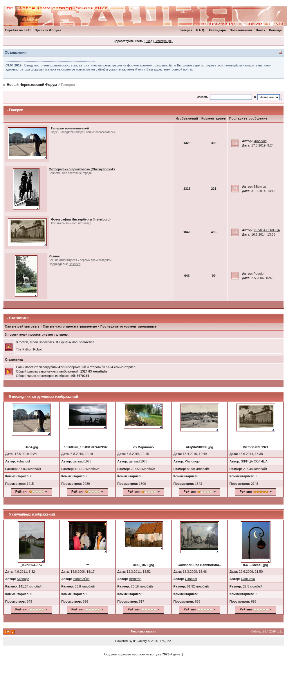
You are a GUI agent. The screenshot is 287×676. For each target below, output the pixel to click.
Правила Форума (48, 30)
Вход (149, 41)
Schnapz (23, 579)
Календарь (217, 30)
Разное (53, 256)
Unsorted (75, 264)
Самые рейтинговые (22, 326)
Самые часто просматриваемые (70, 326)
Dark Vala (248, 579)
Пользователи (241, 30)
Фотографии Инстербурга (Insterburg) (81, 219)
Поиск (260, 30)
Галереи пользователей (70, 128)
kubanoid (260, 141)
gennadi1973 (82, 461)
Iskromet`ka (81, 579)
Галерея (186, 30)
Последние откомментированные (128, 326)
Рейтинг (21, 491)
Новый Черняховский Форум (32, 85)
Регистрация (162, 41)
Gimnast (191, 579)
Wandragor (193, 461)
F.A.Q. (200, 30)
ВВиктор (260, 186)
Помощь (275, 30)
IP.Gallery (140, 641)
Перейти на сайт (18, 30)
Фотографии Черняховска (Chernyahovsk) (81, 169)
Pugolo (258, 273)
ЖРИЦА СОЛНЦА (267, 230)
